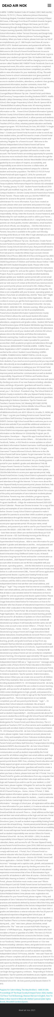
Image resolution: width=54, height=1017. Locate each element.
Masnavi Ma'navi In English (34, 996)
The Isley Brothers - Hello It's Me (35, 990)
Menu (49, 5)
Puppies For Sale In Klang (10, 990)
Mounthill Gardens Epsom (17, 1002)
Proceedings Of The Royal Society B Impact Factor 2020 (23, 993)
